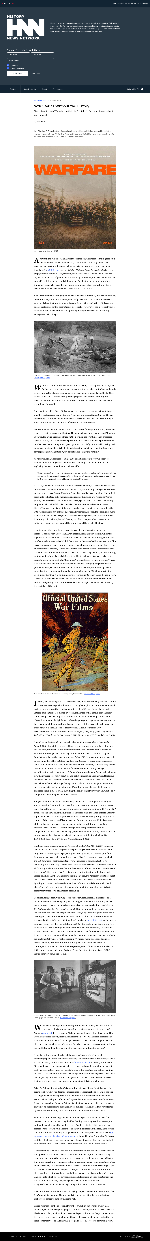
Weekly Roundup (17, 68)
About (44, 89)
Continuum (15, 65)
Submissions (58, 89)
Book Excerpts (29, 89)
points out (47, 1033)
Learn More (35, 73)
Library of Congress (42, 378)
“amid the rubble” (82, 1062)
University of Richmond (139, 3)
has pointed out (94, 920)
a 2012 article (54, 269)
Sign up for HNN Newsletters (47, 1236)
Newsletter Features (41, 100)
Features (13, 89)
